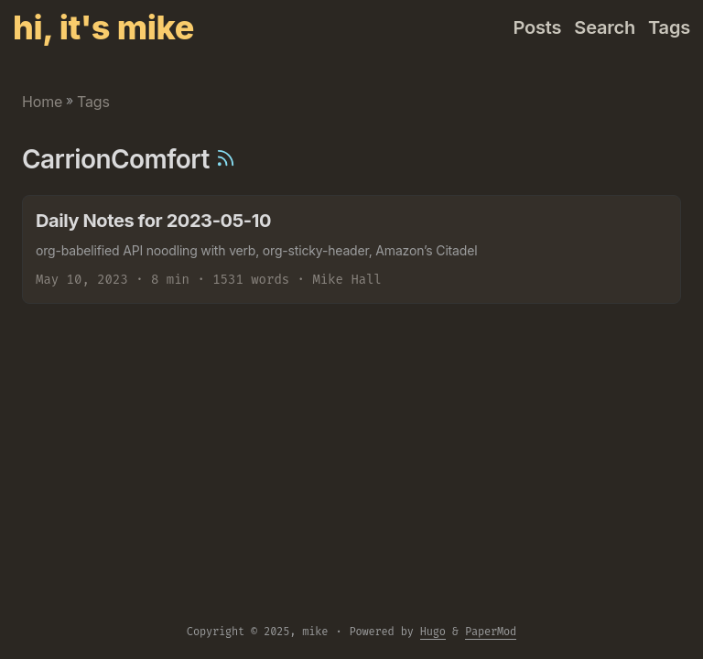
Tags (93, 101)
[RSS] (225, 159)
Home (42, 101)
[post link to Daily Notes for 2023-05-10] (351, 250)
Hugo (433, 631)
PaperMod (490, 631)
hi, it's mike (103, 27)
